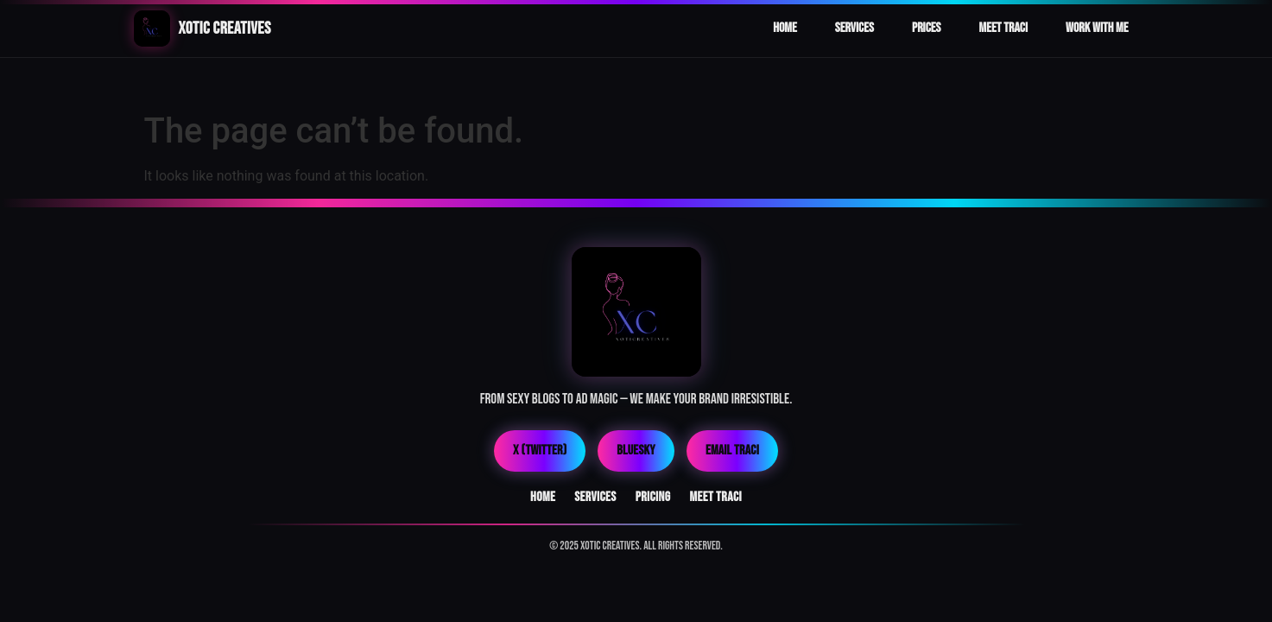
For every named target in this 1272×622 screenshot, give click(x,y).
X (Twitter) (539, 450)
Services (854, 28)
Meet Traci (1003, 28)
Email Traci (732, 450)
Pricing (653, 497)
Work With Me (1097, 28)
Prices (926, 28)
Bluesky (636, 450)
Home (785, 28)
